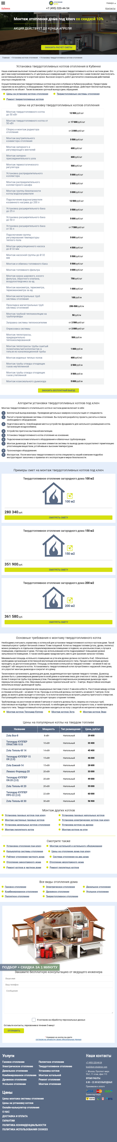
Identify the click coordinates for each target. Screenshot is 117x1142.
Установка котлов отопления (25, 58)
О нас (5, 1111)
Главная (6, 58)
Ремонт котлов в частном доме (23, 867)
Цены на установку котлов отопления (27, 94)
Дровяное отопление (57, 891)
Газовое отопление (15, 887)
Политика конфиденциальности (24, 1125)
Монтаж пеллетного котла (19, 829)
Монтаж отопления (50, 1084)
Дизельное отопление (98, 887)
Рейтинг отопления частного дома (25, 856)
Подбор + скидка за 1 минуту (29, 967)
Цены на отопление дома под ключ (70, 851)
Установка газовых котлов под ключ (25, 815)
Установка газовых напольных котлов (83, 815)
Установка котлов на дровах (77, 824)
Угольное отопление (97, 891)
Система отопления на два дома (71, 856)
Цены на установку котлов (17, 1103)
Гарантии (8, 1120)
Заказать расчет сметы (58, 47)
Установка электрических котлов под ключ (85, 820)
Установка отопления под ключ (23, 846)
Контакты (110, 8)
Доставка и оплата (15, 1116)
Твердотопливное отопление (62, 896)
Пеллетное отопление (17, 896)
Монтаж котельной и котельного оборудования (76, 846)
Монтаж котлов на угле (75, 829)
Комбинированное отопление (21, 891)
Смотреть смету (58, 517)
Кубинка (6, 8)
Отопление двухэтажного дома (66, 862)
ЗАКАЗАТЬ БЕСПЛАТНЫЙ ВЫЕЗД (58, 390)
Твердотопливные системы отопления (78, 94)
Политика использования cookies (25, 1129)
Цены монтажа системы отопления (23, 1098)
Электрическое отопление (60, 887)
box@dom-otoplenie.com (96, 1067)
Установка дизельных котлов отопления (27, 824)
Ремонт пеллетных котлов (64, 867)
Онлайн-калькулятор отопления (20, 1107)
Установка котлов (49, 1070)
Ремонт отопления (49, 1079)
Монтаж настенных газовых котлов (24, 820)
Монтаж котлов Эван (94, 712)
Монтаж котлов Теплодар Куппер (24, 712)
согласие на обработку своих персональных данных (58, 1039)
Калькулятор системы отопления (24, 851)
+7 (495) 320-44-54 (57, 8)
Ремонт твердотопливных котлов (25, 99)
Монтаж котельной (50, 1075)
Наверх (110, 3)
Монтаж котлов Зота (62, 712)
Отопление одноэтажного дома (23, 862)
